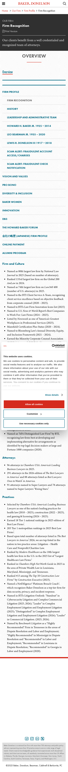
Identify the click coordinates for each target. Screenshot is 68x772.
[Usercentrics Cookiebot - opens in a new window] (52, 346)
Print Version (9, 31)
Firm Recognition (19, 100)
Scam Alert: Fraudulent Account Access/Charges (29, 153)
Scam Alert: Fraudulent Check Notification (27, 166)
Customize (34, 414)
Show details (52, 395)
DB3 (4, 219)
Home (5, 10)
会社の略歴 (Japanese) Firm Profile (24, 236)
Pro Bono (9, 185)
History (12, 109)
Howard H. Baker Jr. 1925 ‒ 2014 (29, 126)
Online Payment (13, 244)
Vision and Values (15, 176)
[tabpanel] (34, 459)
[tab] (8, 71)
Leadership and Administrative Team (32, 117)
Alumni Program (14, 253)
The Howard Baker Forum (20, 227)
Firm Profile (29, 10)
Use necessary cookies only (34, 423)
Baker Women (12, 202)
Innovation (10, 210)
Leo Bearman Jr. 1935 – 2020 (26, 134)
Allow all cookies (34, 404)
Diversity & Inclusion (17, 193)
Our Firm (16, 10)
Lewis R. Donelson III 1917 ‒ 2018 (29, 143)
